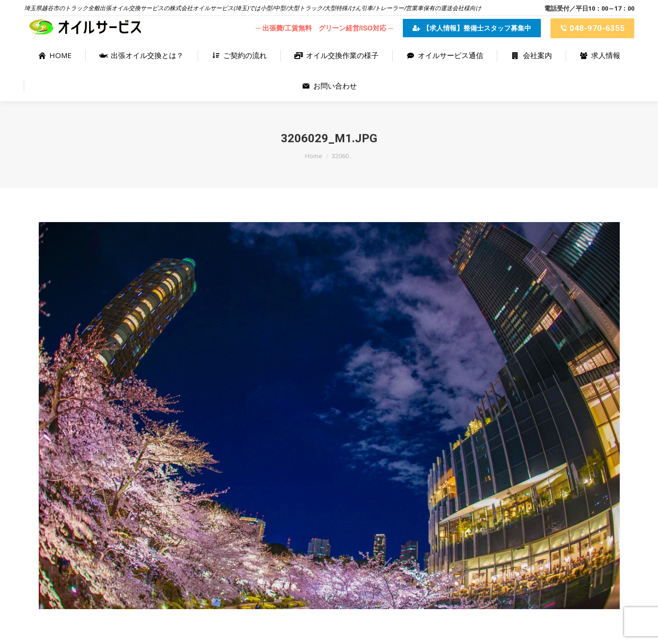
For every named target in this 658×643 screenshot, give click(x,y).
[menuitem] (55, 55)
